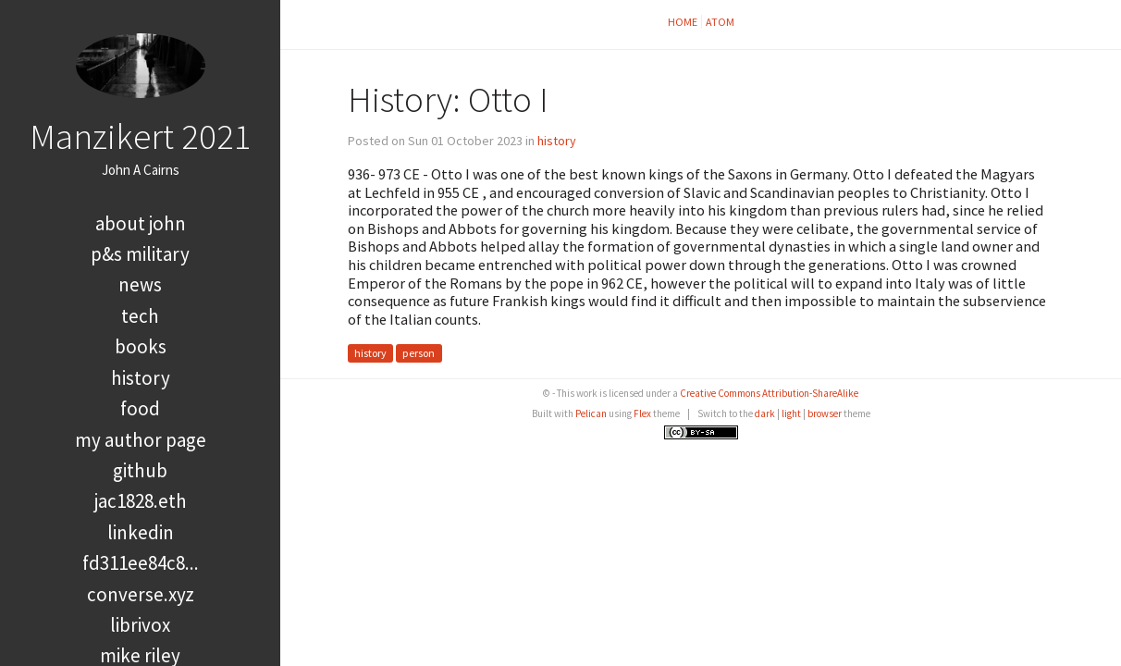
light (791, 413)
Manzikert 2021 (141, 136)
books (140, 346)
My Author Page (140, 439)
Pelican (591, 413)
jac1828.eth (140, 500)
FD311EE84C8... (140, 562)
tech (140, 315)
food (140, 408)
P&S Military (140, 253)
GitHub (140, 470)
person (418, 354)
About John (140, 223)
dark (765, 413)
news (140, 284)
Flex (642, 413)
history (140, 377)
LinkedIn (140, 532)
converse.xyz (140, 594)
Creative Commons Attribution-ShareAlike (769, 393)
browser (824, 413)
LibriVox (140, 624)
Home (682, 22)
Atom (720, 22)
